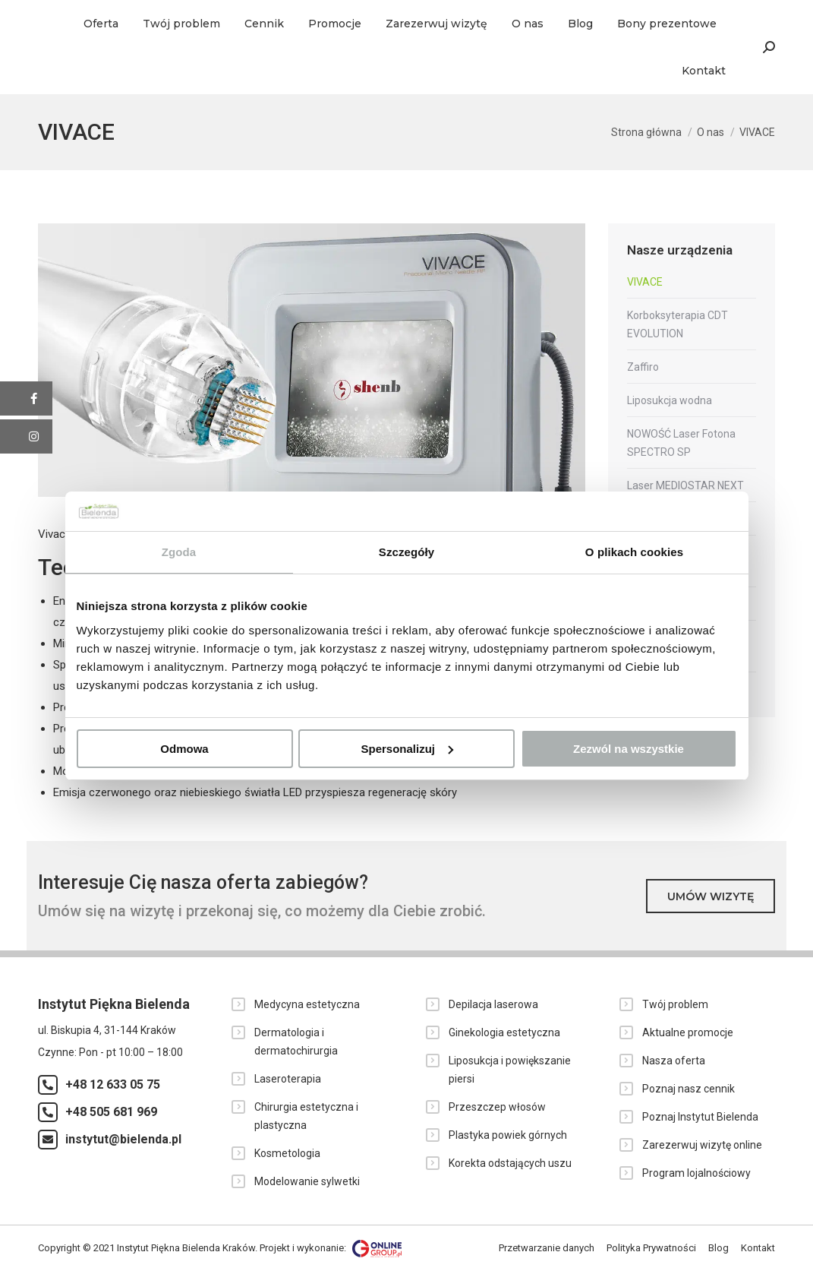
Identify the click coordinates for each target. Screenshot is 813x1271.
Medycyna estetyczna (307, 1004)
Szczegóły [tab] (406, 551)
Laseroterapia (287, 1079)
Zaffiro (643, 367)
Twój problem (675, 1004)
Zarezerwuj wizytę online (702, 1145)
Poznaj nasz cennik (688, 1089)
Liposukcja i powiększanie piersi (510, 1069)
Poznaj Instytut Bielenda (700, 1117)
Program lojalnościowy (696, 1173)
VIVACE (645, 282)
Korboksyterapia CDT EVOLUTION (677, 324)
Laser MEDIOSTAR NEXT (685, 485)
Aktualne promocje (687, 1032)
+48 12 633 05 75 (112, 1084)
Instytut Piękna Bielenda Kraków (186, 1248)
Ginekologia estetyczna (504, 1032)
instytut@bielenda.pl (123, 1139)
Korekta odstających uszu (510, 1163)
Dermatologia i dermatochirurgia (296, 1041)
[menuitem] (100, 23)
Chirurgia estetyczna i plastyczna (306, 1116)
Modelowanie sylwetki (307, 1181)
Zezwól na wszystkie (628, 748)
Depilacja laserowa (493, 1004)
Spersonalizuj (407, 748)
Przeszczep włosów (497, 1107)
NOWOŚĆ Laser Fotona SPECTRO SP (681, 443)
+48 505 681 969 (111, 1112)
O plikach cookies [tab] (634, 551)
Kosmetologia (287, 1153)
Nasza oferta (673, 1060)
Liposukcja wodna (669, 400)
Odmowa (184, 748)
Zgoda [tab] (179, 551)
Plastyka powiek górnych (508, 1135)
